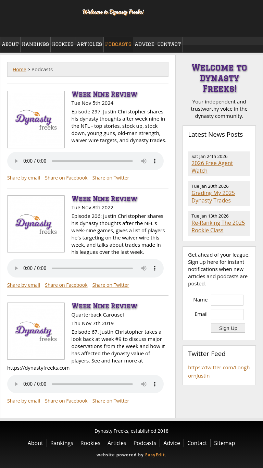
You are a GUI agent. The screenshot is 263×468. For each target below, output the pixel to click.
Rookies (63, 44)
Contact (169, 44)
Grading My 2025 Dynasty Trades (213, 196)
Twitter (250, 27)
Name (200, 299)
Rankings (35, 44)
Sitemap (224, 443)
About (10, 44)
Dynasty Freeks (37, 17)
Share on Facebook (66, 177)
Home (19, 69)
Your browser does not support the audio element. (85, 161)
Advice (144, 44)
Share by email (23, 177)
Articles (89, 44)
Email (201, 313)
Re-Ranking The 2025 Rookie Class (218, 226)
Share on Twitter (110, 177)
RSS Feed (246, 147)
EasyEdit (155, 455)
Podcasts (118, 44)
